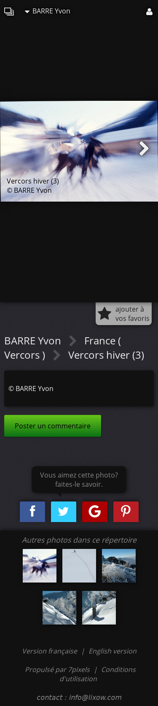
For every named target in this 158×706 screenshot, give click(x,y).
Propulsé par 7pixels (57, 669)
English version (112, 651)
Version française (50, 651)
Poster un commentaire (53, 425)
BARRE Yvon (47, 11)
